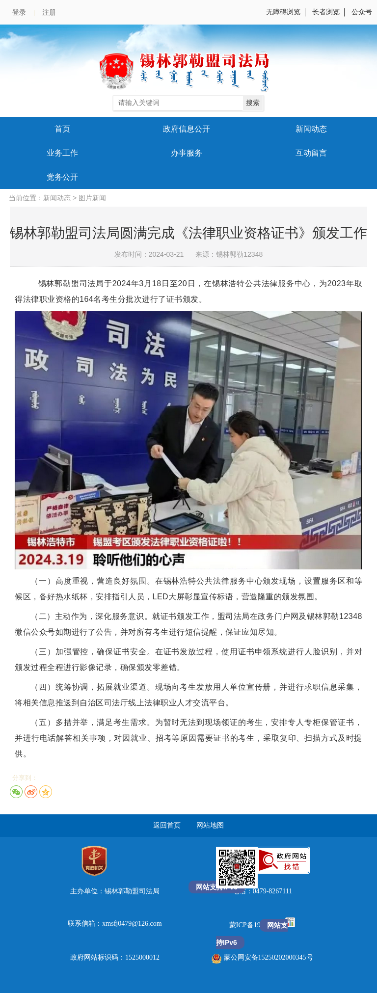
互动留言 (311, 153)
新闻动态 (311, 129)
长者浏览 (326, 12)
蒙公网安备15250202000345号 (262, 957)
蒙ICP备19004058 (256, 925)
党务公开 (62, 177)
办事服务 (186, 153)
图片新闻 (92, 198)
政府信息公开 (186, 129)
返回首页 (167, 825)
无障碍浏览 (283, 12)
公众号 (361, 12)
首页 (62, 129)
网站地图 (210, 825)
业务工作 (62, 153)
